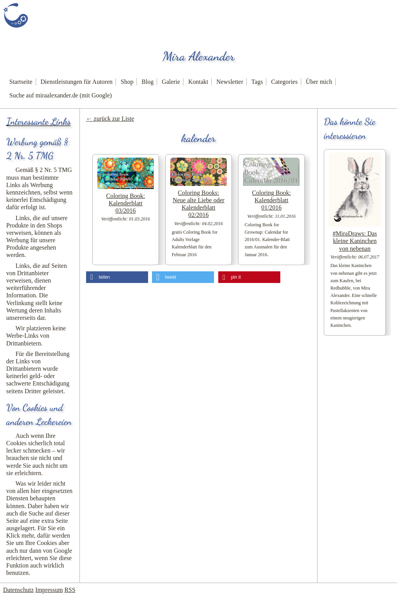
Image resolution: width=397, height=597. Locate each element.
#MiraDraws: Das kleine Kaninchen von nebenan (355, 241)
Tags (257, 81)
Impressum (49, 590)
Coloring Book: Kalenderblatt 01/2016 (271, 200)
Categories (284, 81)
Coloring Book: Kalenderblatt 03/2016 (125, 203)
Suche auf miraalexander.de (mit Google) (60, 95)
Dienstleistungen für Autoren (77, 81)
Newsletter (229, 81)
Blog (148, 81)
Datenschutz (18, 590)
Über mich (319, 81)
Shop (127, 81)
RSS (69, 590)
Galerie (171, 81)
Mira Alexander (198, 56)
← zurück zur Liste (110, 118)
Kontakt (198, 81)
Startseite (21, 81)
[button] (117, 277)
